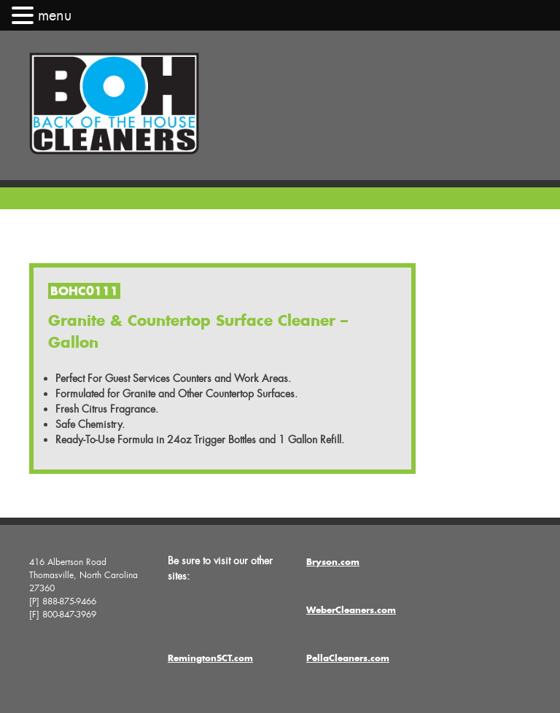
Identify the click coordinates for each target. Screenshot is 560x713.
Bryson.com (332, 561)
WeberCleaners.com (351, 609)
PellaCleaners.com (347, 657)
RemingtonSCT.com (210, 657)
